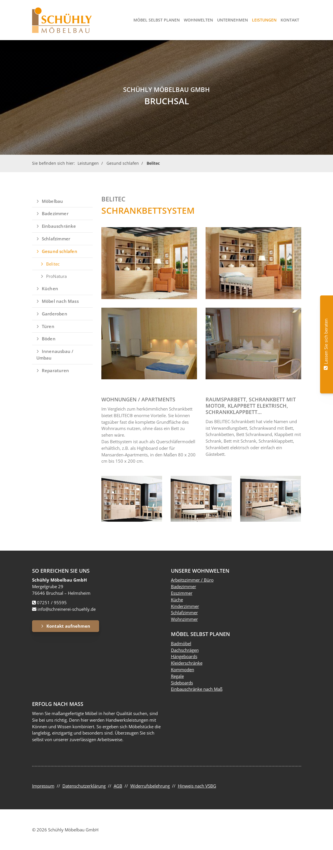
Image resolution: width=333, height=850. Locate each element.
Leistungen (264, 20)
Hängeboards (184, 656)
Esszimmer (181, 593)
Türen (48, 326)
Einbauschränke (59, 226)
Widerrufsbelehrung (150, 786)
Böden (49, 338)
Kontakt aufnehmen (68, 626)
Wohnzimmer (184, 619)
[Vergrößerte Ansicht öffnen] (149, 263)
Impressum (43, 786)
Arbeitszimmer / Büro (192, 580)
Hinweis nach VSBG (197, 786)
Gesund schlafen (123, 163)
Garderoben (54, 314)
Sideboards (182, 683)
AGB (118, 786)
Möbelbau (52, 201)
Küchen (50, 288)
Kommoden (182, 669)
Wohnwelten (198, 20)
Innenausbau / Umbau (55, 354)
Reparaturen (55, 370)
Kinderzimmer (185, 606)
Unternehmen (232, 20)
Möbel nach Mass (60, 301)
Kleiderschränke (186, 663)
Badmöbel (181, 643)
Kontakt (290, 20)
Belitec (153, 163)
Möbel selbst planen (156, 20)
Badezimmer (55, 213)
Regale (177, 676)
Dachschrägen (185, 650)
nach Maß (212, 689)
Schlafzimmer (56, 239)
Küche (177, 599)
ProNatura (56, 276)
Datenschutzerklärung (84, 786)
